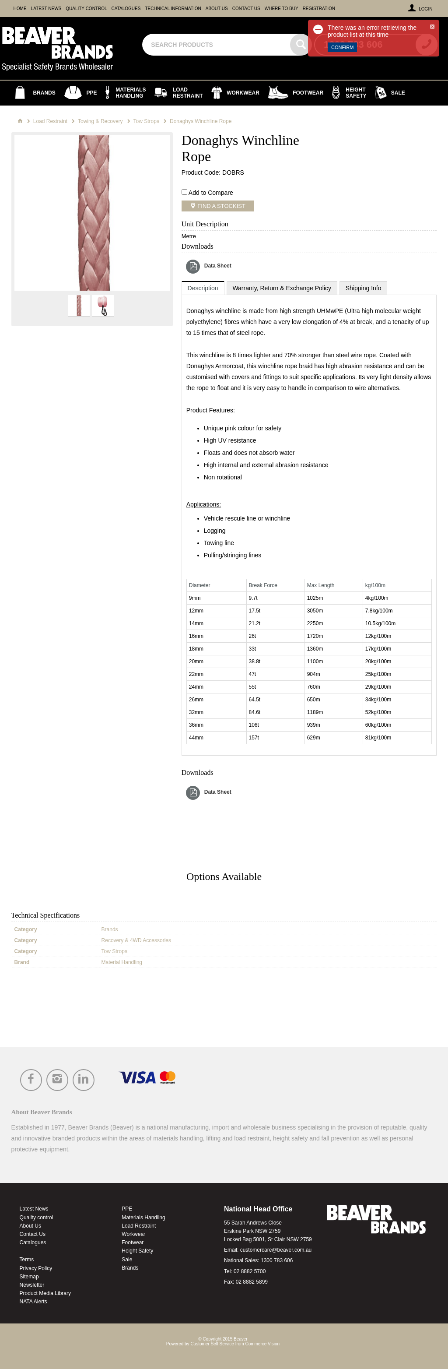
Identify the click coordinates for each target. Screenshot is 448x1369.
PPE (127, 1209)
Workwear (133, 1234)
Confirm (342, 47)
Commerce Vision (262, 1343)
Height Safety (137, 1251)
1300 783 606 (277, 1260)
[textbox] (217, 45)
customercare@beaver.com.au (276, 1250)
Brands (130, 1268)
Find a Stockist (220, 206)
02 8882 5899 (252, 1282)
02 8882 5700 (250, 1271)
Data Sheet (217, 266)
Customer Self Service (212, 1343)
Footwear (133, 1242)
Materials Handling (143, 1217)
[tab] (203, 288)
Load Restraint (139, 1226)
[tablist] (309, 518)
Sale (127, 1259)
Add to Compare (211, 192)
